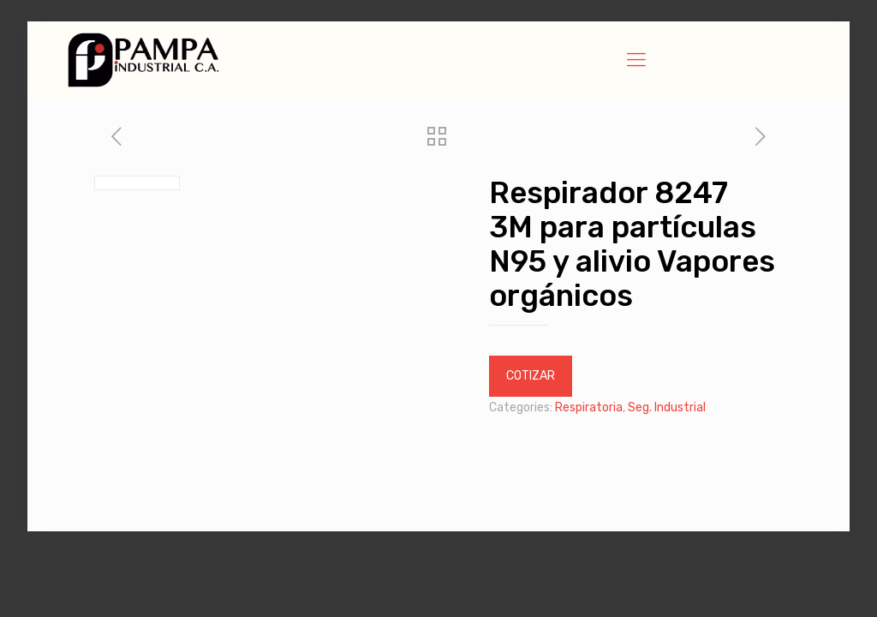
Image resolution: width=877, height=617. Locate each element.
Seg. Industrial (667, 407)
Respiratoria (589, 407)
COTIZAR (530, 375)
